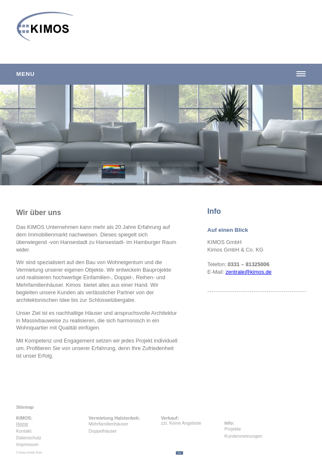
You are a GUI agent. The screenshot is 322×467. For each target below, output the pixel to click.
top (179, 452)
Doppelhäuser (102, 430)
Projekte (229, 428)
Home (22, 423)
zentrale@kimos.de (249, 272)
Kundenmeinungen (229, 435)
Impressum (27, 444)
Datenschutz (28, 437)
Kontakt (23, 430)
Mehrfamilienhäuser (108, 423)
